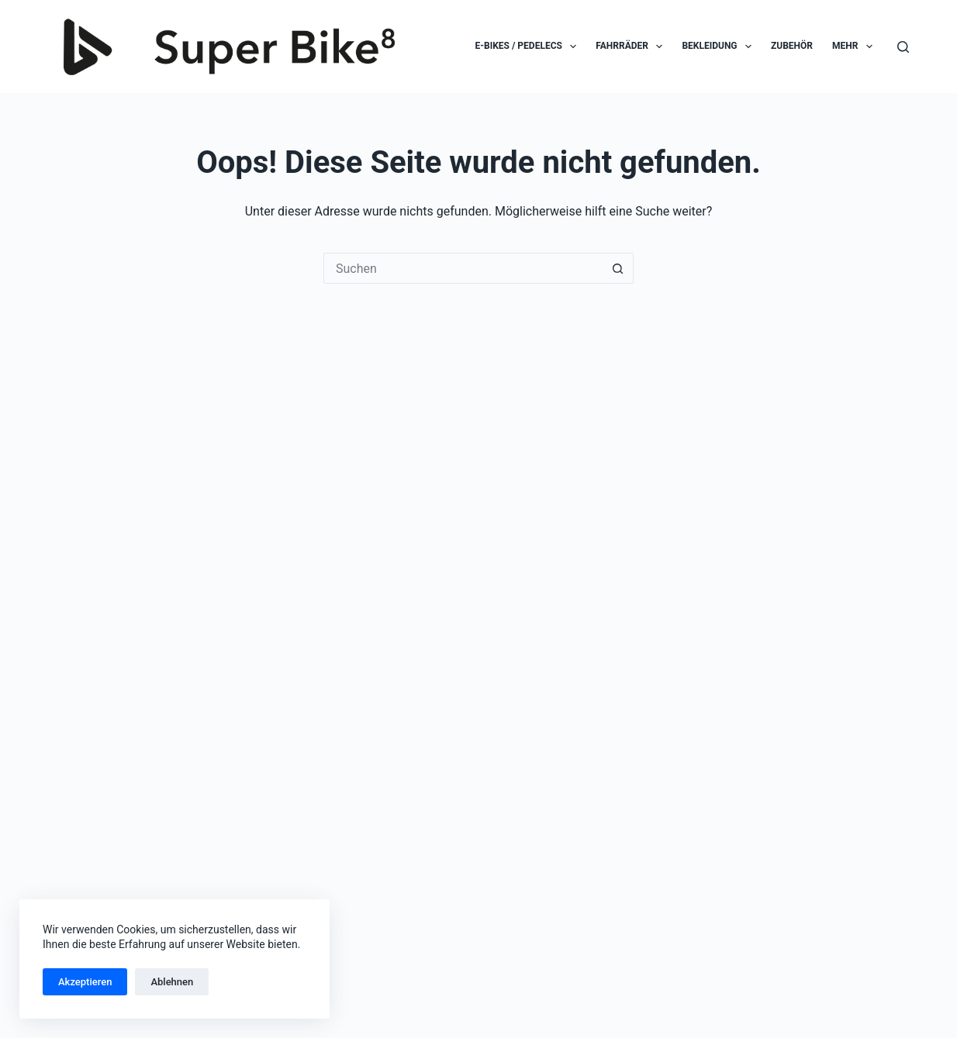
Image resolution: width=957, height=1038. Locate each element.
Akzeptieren (85, 982)
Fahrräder (632, 46)
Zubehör (792, 45)
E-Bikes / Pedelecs (529, 46)
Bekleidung (720, 46)
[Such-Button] (618, 268)
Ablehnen (171, 982)
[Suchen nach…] (463, 268)
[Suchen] (903, 47)
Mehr (855, 46)
